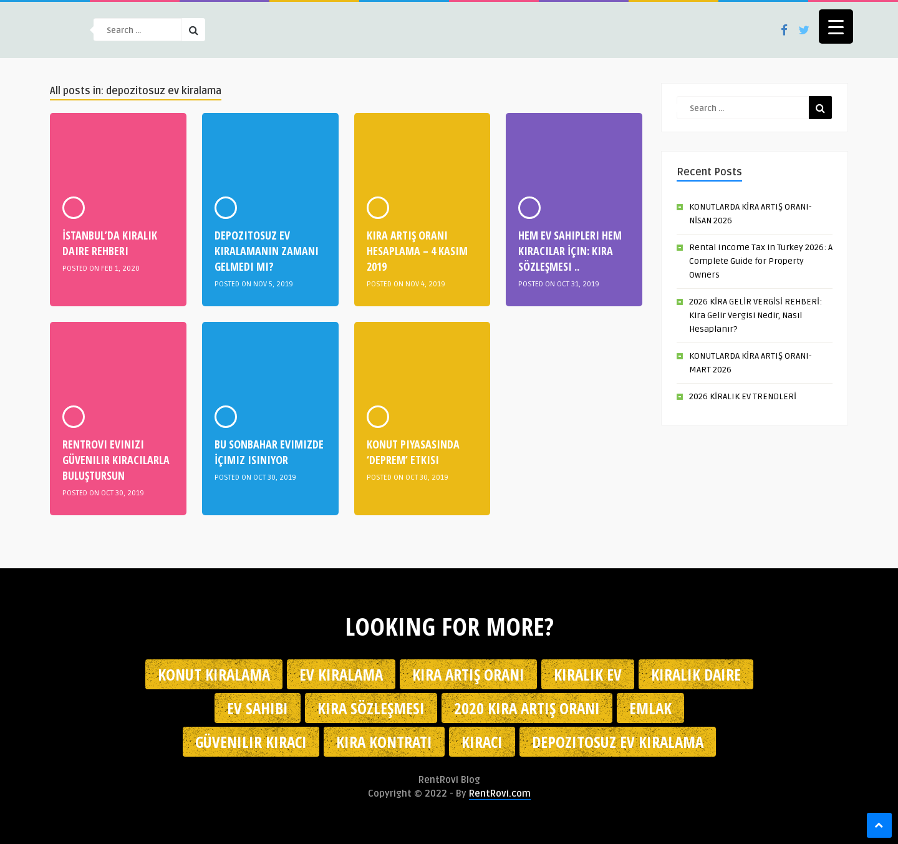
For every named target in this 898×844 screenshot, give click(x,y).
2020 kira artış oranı (527, 708)
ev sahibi (257, 708)
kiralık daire (696, 674)
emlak (650, 708)
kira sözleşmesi (371, 708)
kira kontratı (384, 741)
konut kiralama (214, 674)
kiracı (482, 741)
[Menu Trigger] (836, 26)
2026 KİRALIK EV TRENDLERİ (742, 396)
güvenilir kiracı (251, 741)
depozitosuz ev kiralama (617, 741)
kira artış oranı (468, 674)
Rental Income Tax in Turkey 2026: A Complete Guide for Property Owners (761, 261)
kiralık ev (588, 674)
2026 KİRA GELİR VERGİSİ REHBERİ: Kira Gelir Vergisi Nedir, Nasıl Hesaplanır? (755, 315)
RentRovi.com (500, 793)
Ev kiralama (341, 674)
